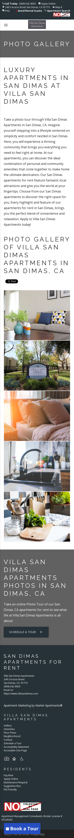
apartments (28, 610)
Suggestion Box (12, 786)
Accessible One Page (15, 750)
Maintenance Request (15, 782)
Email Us (8, 690)
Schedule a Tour (26, 632)
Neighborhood (12, 736)
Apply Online (48, 3)
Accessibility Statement (16, 747)
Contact (8, 739)
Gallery (8, 725)
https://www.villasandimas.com (21, 693)
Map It (58, 7)
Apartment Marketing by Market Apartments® (33, 705)
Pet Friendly (10, 789)
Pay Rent (8, 775)
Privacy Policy (38, 834)
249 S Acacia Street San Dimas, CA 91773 (27, 7)
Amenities (9, 729)
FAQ (7, 10)
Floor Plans (10, 732)
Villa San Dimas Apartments (33, 615)
